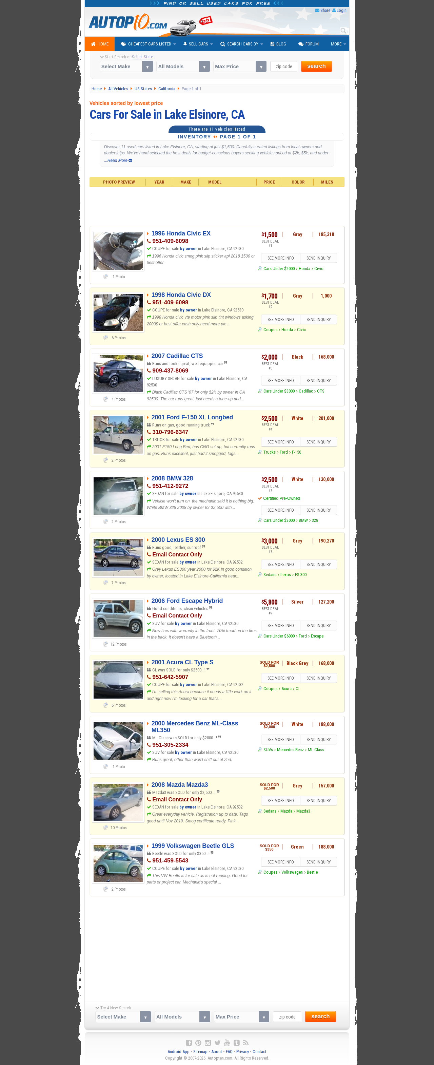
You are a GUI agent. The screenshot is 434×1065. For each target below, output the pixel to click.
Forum (308, 44)
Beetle (312, 872)
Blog (278, 44)
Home (99, 44)
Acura (286, 688)
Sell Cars (195, 44)
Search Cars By (239, 44)
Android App (178, 1051)
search (316, 66)
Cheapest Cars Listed (146, 44)
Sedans (269, 574)
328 (315, 520)
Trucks (269, 452)
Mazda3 (303, 811)
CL (298, 688)
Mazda (286, 811)
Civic (318, 268)
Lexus (285, 574)
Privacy (242, 1051)
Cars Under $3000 (279, 391)
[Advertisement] (217, 205)
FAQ (229, 1051)
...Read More (118, 160)
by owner (188, 248)
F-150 (296, 452)
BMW (303, 520)
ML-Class (316, 750)
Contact (260, 1051)
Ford (284, 452)
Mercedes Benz (290, 750)
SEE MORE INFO (280, 258)
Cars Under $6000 (279, 636)
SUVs (268, 750)
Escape (317, 636)
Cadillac (306, 391)
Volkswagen (292, 872)
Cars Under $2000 (279, 268)
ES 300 (301, 574)
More (336, 43)
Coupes (270, 329)
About (216, 1051)
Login (342, 10)
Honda (304, 268)
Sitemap (200, 1051)
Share (325, 10)
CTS (320, 391)
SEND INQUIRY (319, 258)
